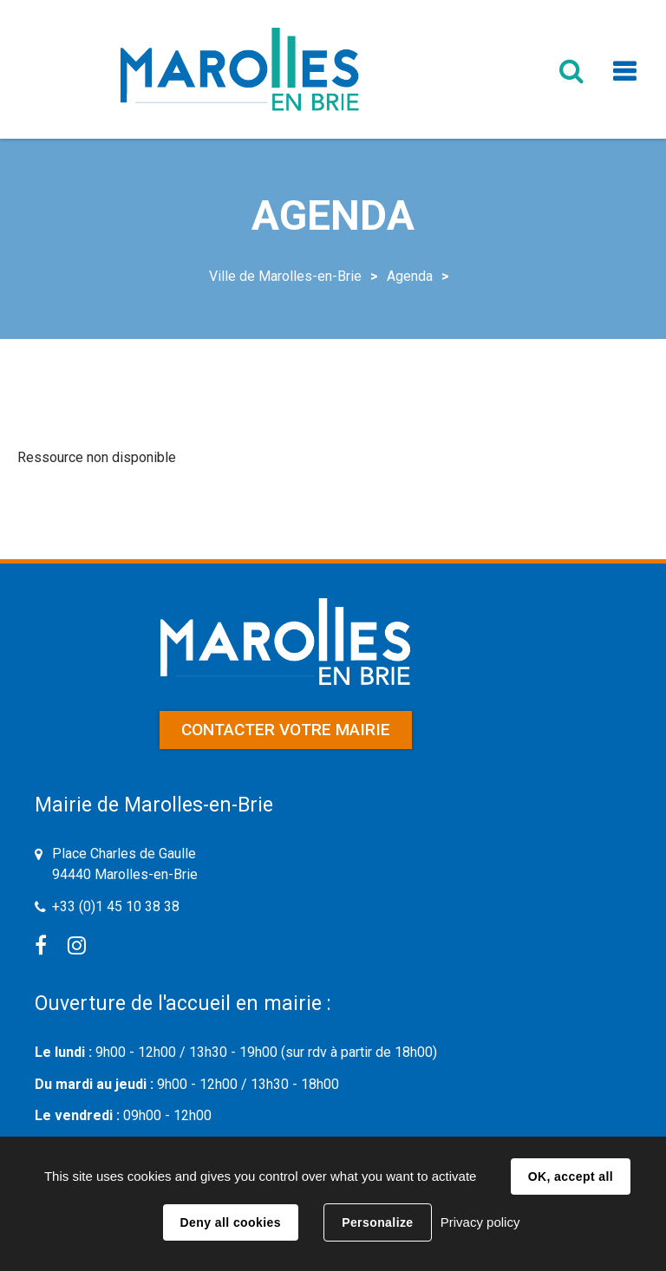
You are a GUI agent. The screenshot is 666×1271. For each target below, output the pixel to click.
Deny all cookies (230, 1222)
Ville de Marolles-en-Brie (285, 276)
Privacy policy (480, 1222)
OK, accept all (570, 1176)
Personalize (377, 1222)
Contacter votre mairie (285, 730)
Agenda (410, 276)
